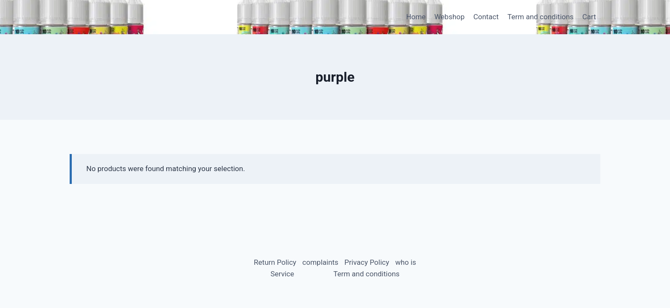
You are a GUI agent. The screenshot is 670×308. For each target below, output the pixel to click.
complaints (320, 262)
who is (405, 262)
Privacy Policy (366, 262)
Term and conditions (540, 16)
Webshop (450, 16)
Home (416, 16)
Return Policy (275, 262)
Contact (486, 16)
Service (282, 274)
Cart (589, 16)
